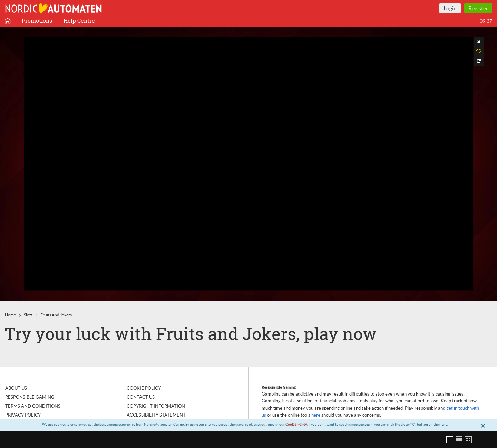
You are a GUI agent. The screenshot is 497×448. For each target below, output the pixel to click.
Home (10, 315)
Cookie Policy (296, 424)
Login (450, 8)
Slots (28, 315)
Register (478, 8)
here (315, 415)
